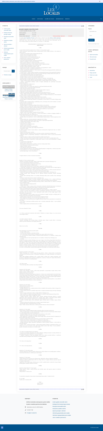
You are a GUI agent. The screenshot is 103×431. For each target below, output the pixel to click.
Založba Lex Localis (49, 18)
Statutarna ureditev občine (59, 408)
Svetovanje (40, 18)
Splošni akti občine (94, 54)
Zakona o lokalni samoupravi (55, 37)
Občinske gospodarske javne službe (61, 413)
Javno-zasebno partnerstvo (59, 417)
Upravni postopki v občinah (59, 411)
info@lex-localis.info (32, 413)
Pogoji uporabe (93, 72)
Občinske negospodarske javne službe (8, 53)
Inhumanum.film (59, 18)
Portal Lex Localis (93, 75)
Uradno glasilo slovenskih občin (60, 402)
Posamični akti (93, 59)
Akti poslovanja (93, 57)
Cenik (91, 77)
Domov (33, 18)
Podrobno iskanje (7, 75)
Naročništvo (92, 70)
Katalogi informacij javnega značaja (61, 404)
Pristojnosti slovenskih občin (59, 406)
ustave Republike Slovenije (29, 37)
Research (67, 18)
